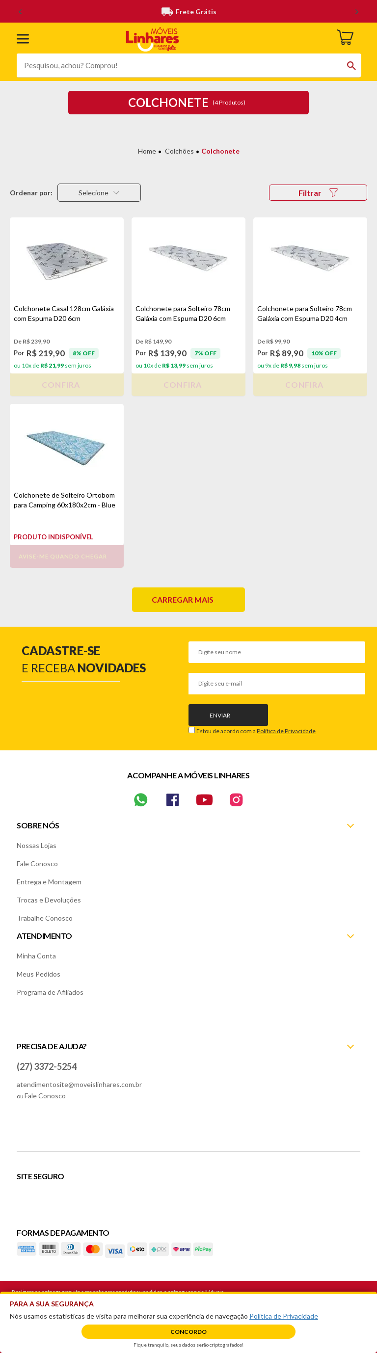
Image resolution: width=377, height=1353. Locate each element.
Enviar (220, 715)
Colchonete (220, 151)
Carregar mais (183, 599)
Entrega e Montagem (49, 881)
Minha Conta (36, 956)
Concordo (188, 1331)
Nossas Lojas (36, 845)
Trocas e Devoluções (49, 900)
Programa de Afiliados (50, 992)
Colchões (179, 151)
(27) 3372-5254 (47, 1066)
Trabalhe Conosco (45, 918)
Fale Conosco (37, 863)
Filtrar (318, 192)
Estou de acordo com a (256, 731)
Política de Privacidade (286, 731)
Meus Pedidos (38, 974)
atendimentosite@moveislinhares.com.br (79, 1084)
